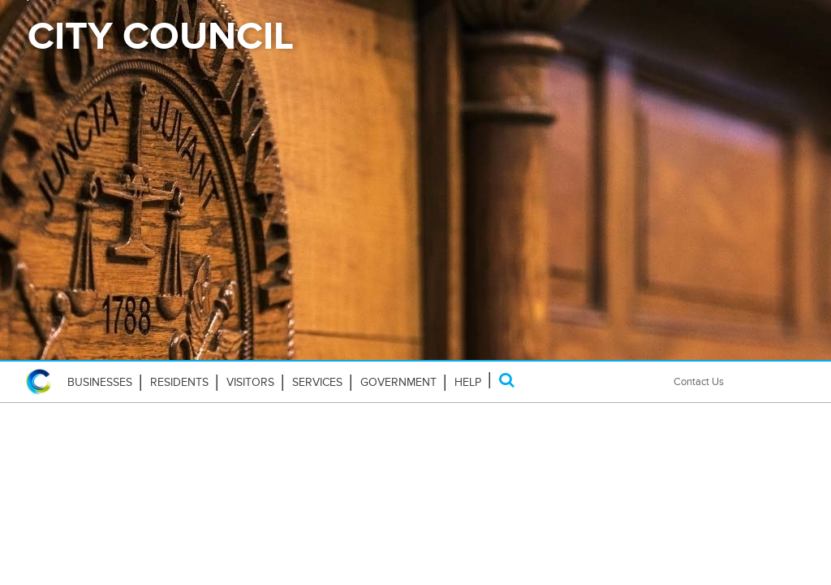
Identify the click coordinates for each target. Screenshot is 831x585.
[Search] (506, 380)
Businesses (99, 382)
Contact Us (699, 381)
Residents (179, 382)
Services (317, 382)
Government (398, 382)
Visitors (250, 382)
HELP (467, 382)
